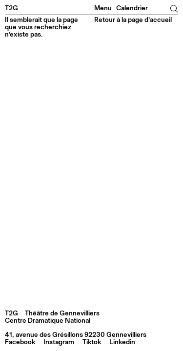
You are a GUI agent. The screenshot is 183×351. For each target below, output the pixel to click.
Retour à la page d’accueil (133, 20)
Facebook (20, 342)
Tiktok (91, 342)
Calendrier (132, 8)
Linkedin (122, 342)
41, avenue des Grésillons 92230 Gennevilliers (75, 335)
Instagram (58, 342)
